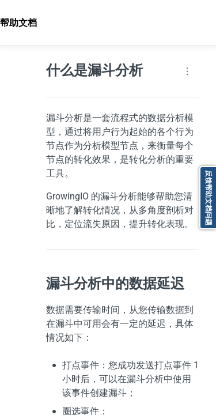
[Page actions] (187, 71)
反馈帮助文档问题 (208, 197)
